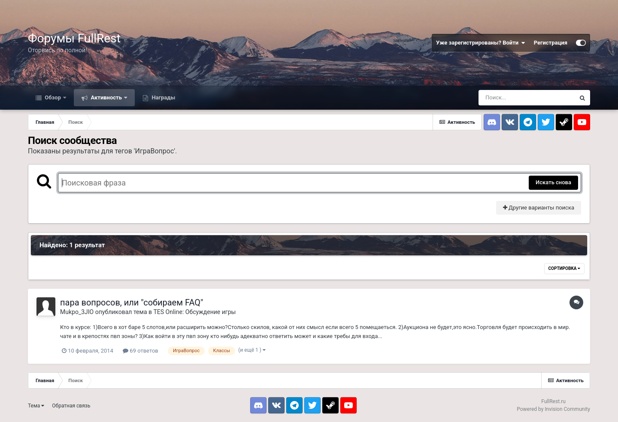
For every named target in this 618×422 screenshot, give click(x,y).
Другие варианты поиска (538, 207)
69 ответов (140, 350)
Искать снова (553, 182)
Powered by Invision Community (553, 409)
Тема (36, 406)
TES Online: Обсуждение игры (194, 311)
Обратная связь (71, 406)
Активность (106, 97)
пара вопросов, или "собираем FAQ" (131, 302)
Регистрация (550, 42)
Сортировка (564, 268)
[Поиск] (527, 97)
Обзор (52, 97)
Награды (162, 97)
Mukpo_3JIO (77, 311)
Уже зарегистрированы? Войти (480, 43)
